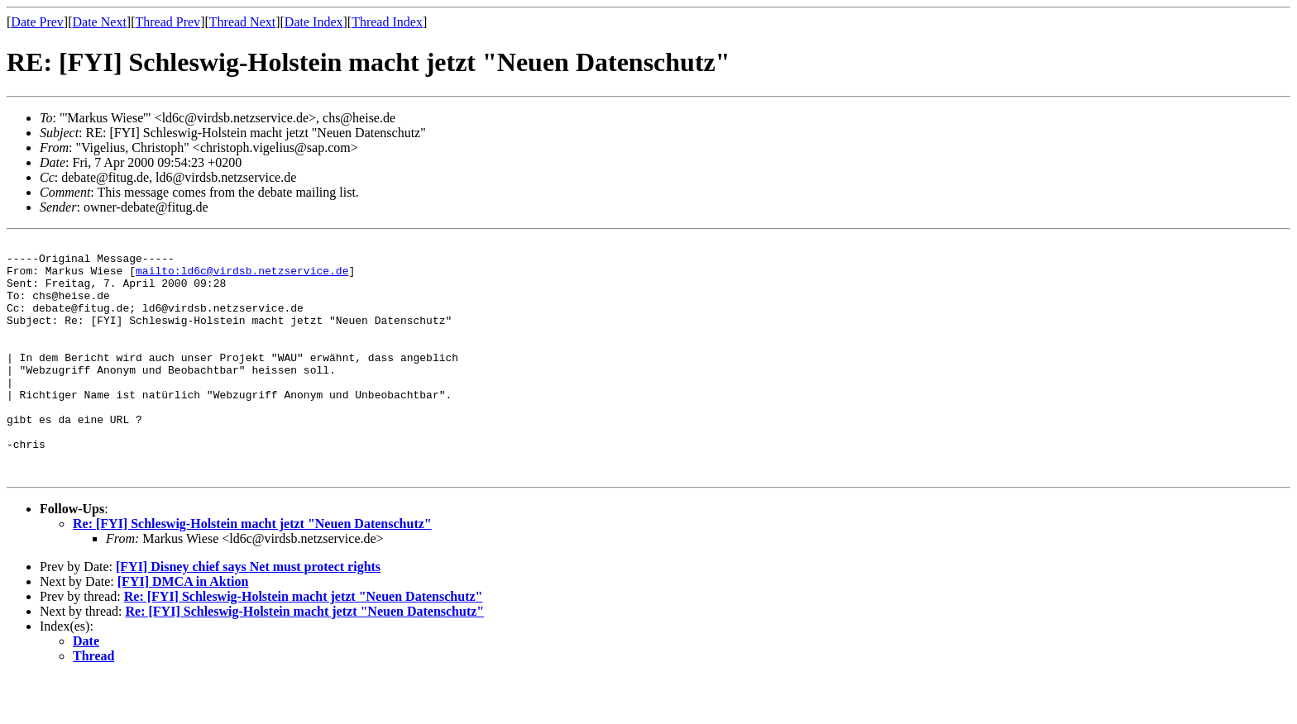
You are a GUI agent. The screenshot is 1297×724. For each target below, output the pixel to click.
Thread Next (242, 22)
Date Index (314, 22)
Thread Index (387, 22)
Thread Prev (167, 22)
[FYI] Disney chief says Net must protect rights (248, 614)
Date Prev (37, 22)
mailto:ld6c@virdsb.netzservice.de (242, 277)
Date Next (100, 22)
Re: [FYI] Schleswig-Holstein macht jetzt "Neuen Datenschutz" (252, 571)
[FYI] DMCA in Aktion (183, 629)
